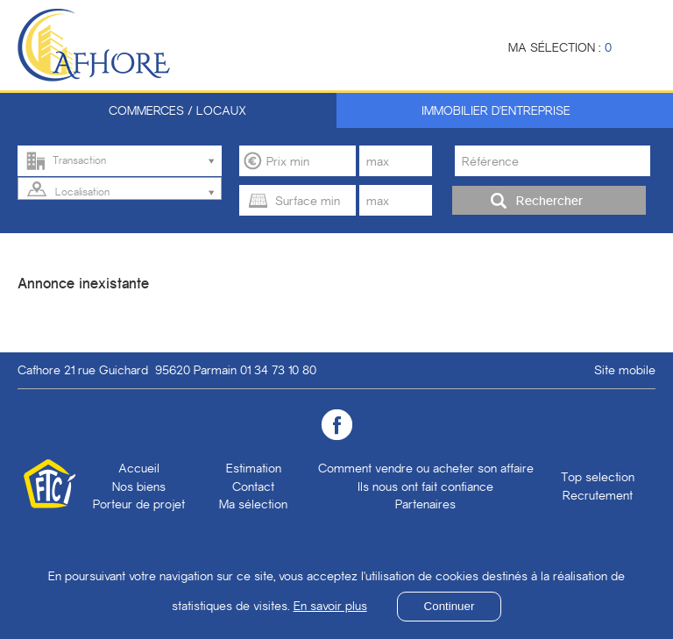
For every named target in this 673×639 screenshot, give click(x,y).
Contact (253, 486)
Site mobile (624, 370)
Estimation (253, 468)
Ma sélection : (560, 47)
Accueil (138, 468)
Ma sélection (253, 504)
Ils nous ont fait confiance (425, 486)
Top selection (597, 477)
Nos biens (139, 486)
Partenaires (425, 504)
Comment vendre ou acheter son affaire (426, 468)
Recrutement (598, 495)
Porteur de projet (139, 504)
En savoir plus (330, 606)
